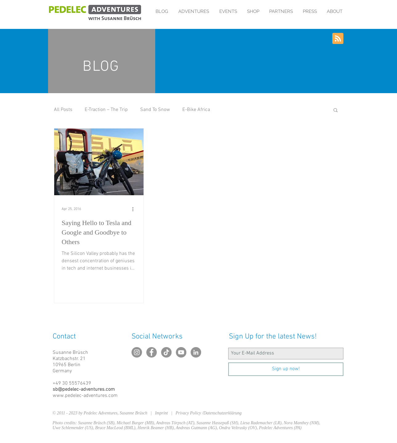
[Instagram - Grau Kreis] (137, 352)
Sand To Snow (155, 110)
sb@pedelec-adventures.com (84, 389)
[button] (335, 110)
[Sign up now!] (285, 369)
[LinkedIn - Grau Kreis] (196, 352)
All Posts (63, 110)
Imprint (163, 413)
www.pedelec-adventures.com (85, 396)
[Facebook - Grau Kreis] (151, 352)
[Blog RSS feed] (337, 39)
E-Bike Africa (196, 110)
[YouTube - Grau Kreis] (181, 352)
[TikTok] (166, 352)
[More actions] (135, 209)
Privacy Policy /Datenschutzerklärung (209, 413)
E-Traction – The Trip (106, 110)
